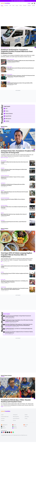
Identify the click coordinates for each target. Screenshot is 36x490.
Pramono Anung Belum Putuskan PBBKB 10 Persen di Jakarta (13, 199)
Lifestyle (29, 5)
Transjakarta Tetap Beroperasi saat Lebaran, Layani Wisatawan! (13, 221)
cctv (6, 318)
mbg (1, 261)
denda (2, 406)
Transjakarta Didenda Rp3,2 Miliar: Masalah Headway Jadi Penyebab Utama (16, 401)
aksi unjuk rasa (3, 160)
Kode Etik (2, 420)
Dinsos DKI (7, 322)
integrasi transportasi (5, 175)
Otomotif (24, 5)
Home (2, 5)
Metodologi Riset (16, 416)
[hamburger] (34, 3)
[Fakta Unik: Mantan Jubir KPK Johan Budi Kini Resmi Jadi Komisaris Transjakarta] (3, 69)
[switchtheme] (32, 3)
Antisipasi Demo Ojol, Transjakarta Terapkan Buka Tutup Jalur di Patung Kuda (18, 152)
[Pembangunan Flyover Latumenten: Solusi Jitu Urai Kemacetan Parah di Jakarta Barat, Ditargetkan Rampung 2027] (3, 77)
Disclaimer (3, 418)
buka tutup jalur (4, 157)
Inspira (17, 5)
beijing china (3, 279)
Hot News (6, 5)
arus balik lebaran (4, 205)
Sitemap (14, 420)
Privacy (26, 418)
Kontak (2, 414)
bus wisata (3, 220)
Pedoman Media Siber (5, 416)
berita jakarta (9, 74)
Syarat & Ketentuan (16, 418)
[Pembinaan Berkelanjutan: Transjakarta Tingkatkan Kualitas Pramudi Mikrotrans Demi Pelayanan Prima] (18, 37)
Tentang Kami (15, 414)
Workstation (27, 416)
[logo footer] (5, 411)
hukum (6, 329)
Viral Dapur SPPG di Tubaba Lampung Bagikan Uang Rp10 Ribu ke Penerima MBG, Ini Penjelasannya (16, 254)
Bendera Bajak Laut (8, 326)
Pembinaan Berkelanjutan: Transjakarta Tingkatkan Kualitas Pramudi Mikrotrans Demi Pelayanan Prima (17, 51)
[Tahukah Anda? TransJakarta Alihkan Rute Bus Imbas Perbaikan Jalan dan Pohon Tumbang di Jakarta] (3, 62)
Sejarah (33, 5)
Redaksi (26, 414)
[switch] (29, 3)
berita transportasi (5, 47)
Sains (13, 5)
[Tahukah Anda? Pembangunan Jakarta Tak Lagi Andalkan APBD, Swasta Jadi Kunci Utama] (3, 84)
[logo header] (5, 3)
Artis (10, 5)
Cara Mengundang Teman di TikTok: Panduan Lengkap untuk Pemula (15, 273)
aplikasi (2, 272)
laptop (2, 264)
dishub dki (2, 168)
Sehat (20, 5)
